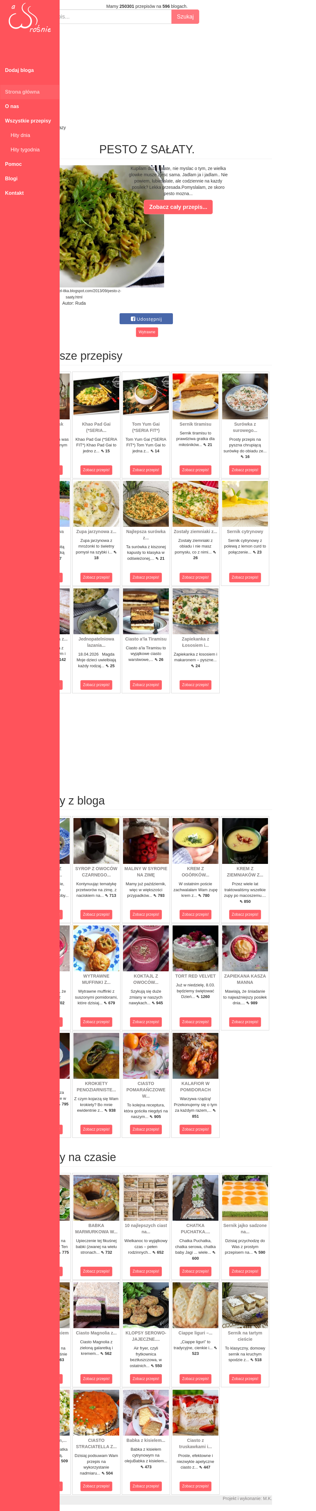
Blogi (11, 178)
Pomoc (13, 164)
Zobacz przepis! (87, 470)
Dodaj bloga (19, 70)
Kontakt (14, 193)
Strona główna (22, 92)
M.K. (308, 1498)
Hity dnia (17, 135)
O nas (12, 106)
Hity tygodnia (22, 149)
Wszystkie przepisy (28, 120)
